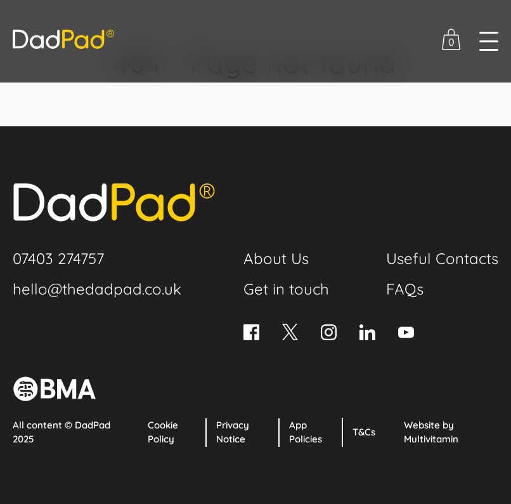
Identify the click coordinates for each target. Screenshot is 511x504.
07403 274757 (58, 258)
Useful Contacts (442, 258)
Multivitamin (431, 439)
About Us (276, 258)
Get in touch (286, 288)
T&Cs (364, 432)
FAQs (405, 288)
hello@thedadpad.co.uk (97, 288)
